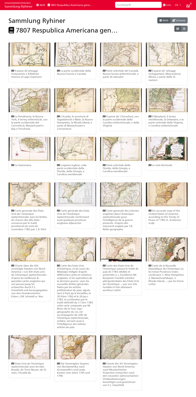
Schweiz (179, 20)
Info (167, 5)
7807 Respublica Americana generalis (71, 5)
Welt (40, 5)
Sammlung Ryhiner (18, 4)
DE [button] (177, 5)
